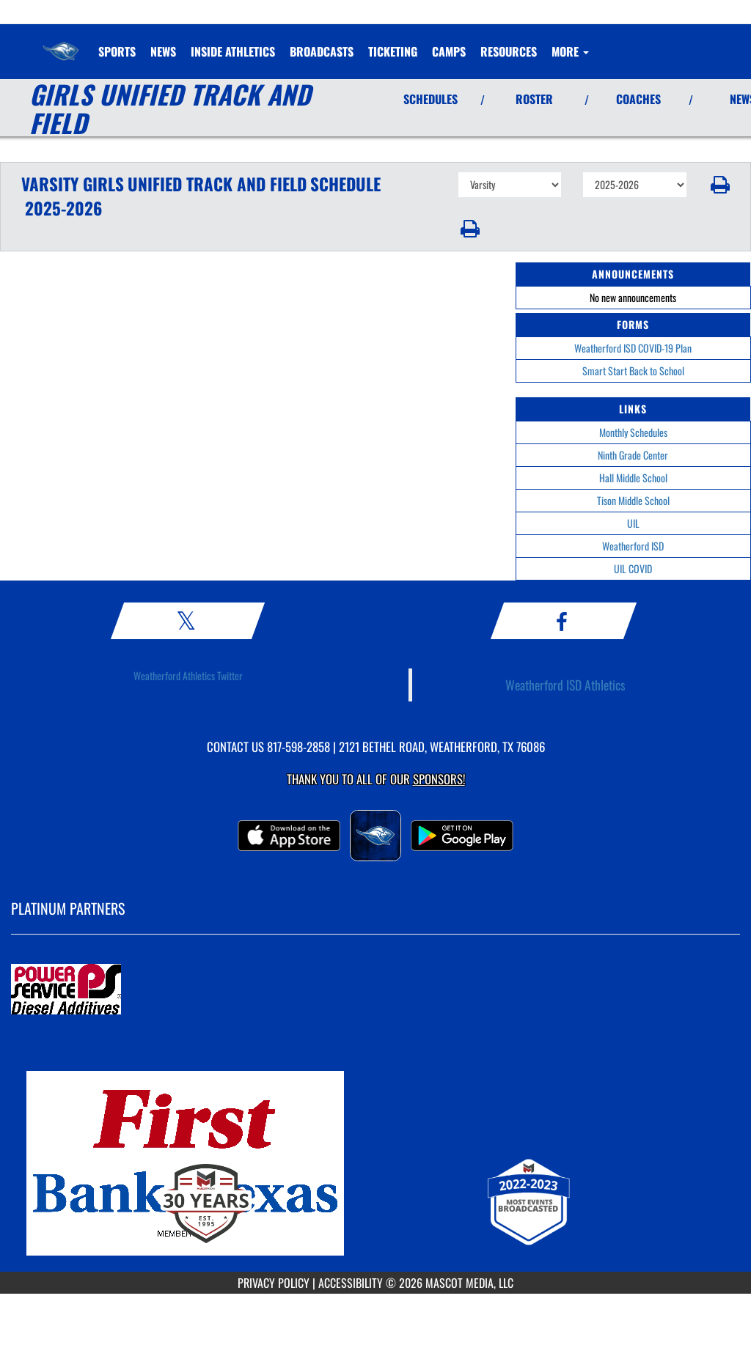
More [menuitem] (570, 51)
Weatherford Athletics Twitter (188, 675)
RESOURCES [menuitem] (508, 51)
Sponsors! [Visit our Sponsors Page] (439, 779)
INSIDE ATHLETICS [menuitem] (233, 51)
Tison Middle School (633, 500)
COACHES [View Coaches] (638, 99)
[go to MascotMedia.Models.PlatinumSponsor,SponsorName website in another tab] (375, 990)
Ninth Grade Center (633, 455)
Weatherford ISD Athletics (565, 684)
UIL (633, 523)
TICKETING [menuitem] (392, 51)
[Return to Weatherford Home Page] (61, 42)
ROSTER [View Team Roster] (534, 99)
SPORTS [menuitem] (117, 51)
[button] (719, 184)
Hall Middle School (633, 477)
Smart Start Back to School (633, 370)
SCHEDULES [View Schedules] (430, 99)
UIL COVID (633, 568)
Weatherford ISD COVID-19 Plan (633, 347)
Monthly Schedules (633, 432)
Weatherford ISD (633, 545)
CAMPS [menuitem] (449, 51)
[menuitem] (163, 51)
